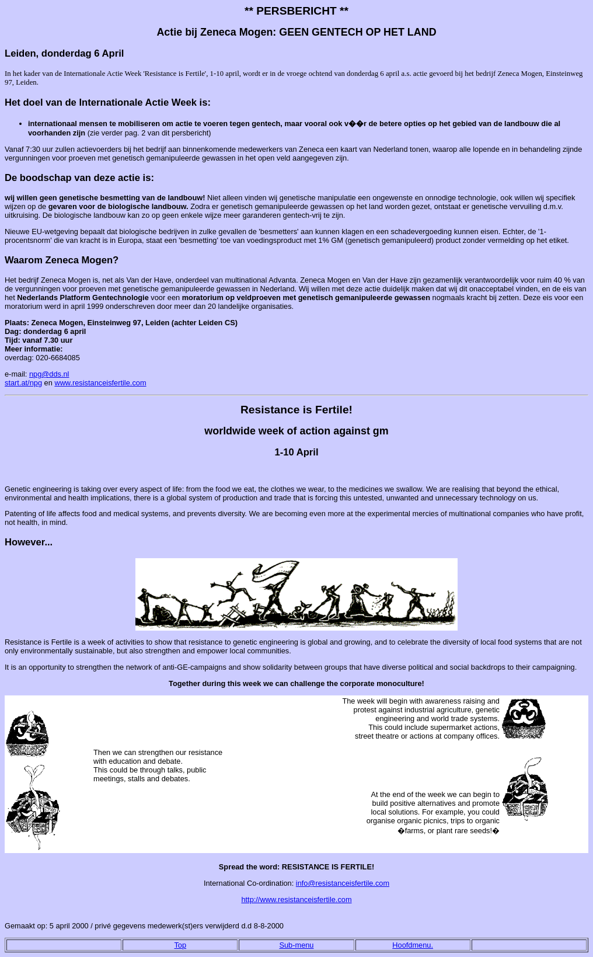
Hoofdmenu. (412, 945)
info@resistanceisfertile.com (342, 883)
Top (180, 945)
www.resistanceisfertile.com (100, 382)
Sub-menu (296, 945)
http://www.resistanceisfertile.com (296, 899)
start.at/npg (23, 382)
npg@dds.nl (49, 374)
